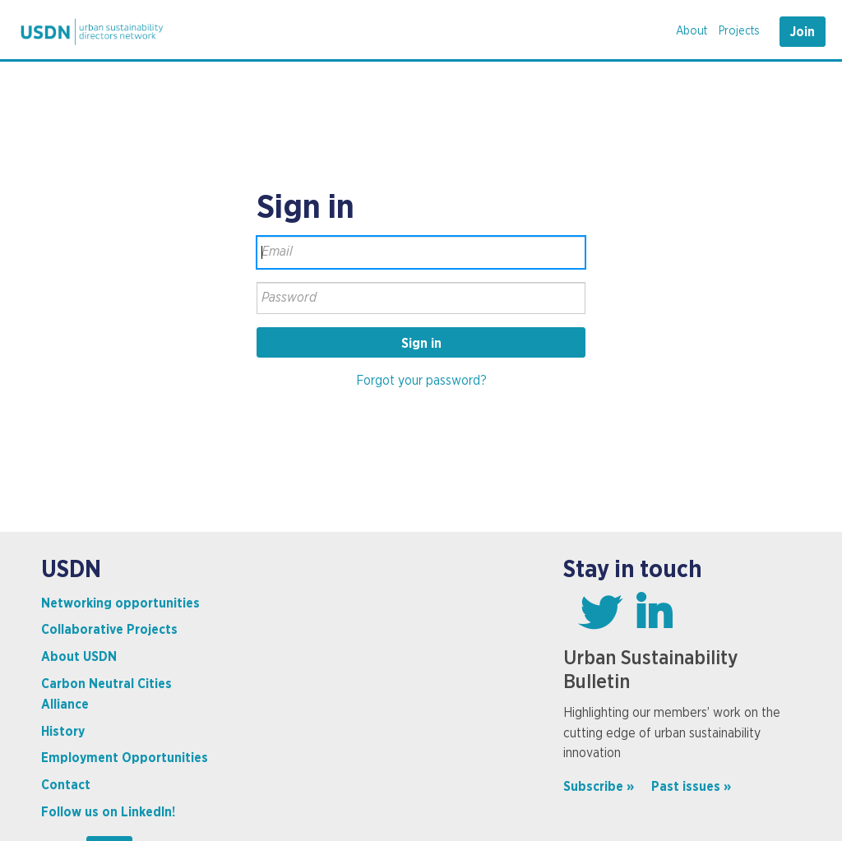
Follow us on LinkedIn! (108, 812)
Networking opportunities (120, 603)
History (63, 731)
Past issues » (691, 786)
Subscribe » (598, 786)
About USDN (79, 656)
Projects (739, 31)
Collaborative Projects (109, 629)
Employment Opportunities (124, 758)
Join (802, 32)
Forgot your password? (421, 380)
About (691, 31)
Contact (65, 785)
